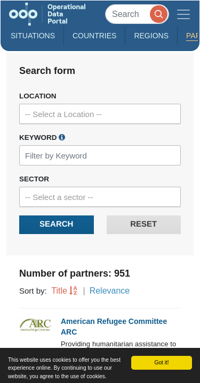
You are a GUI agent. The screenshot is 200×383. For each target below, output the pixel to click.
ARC (69, 332)
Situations (33, 35)
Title (59, 290)
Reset (143, 224)
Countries (94, 35)
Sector (34, 179)
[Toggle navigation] (183, 14)
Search (56, 224)
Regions (151, 35)
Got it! (161, 362)
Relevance (110, 290)
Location (38, 96)
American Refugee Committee (114, 321)
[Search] (137, 14)
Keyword (42, 137)
